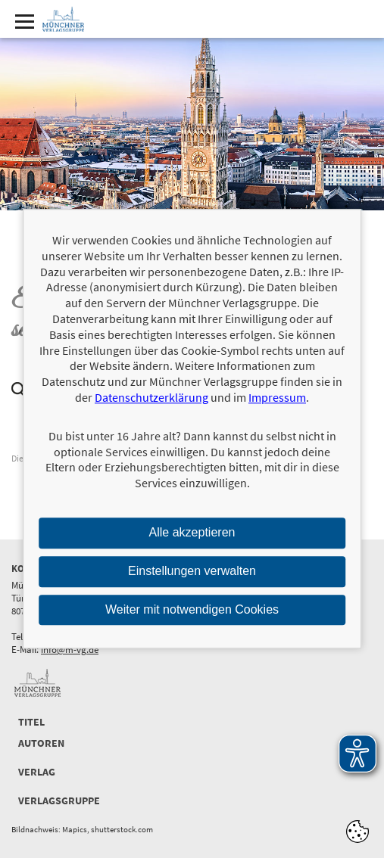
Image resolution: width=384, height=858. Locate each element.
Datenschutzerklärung (151, 397)
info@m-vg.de (69, 649)
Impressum (277, 397)
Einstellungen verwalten (192, 570)
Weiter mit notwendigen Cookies (192, 609)
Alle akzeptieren (192, 532)
